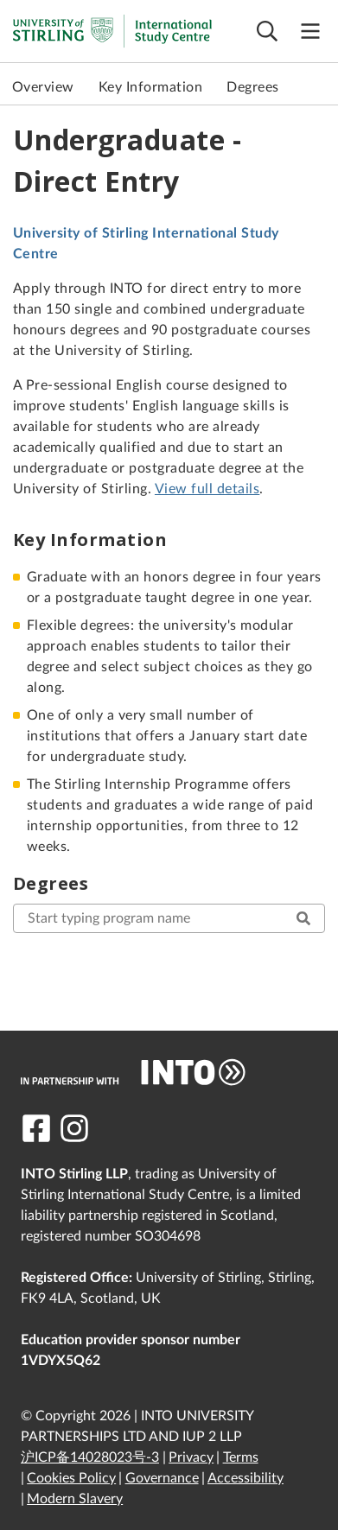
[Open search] (267, 31)
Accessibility (245, 1478)
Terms (240, 1457)
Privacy (191, 1457)
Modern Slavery (75, 1499)
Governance (162, 1478)
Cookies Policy (71, 1478)
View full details (207, 489)
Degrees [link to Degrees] (252, 87)
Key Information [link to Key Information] (150, 87)
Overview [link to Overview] (43, 87)
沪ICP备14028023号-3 (90, 1457)
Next (320, 87)
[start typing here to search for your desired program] (169, 918)
